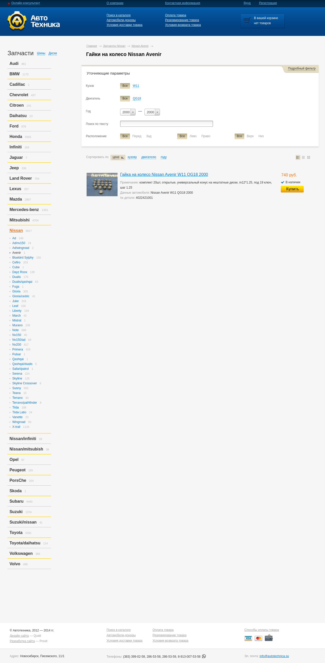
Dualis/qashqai (22, 282)
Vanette (17, 417)
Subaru (16, 501)
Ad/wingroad (20, 248)
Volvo (14, 564)
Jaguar (16, 157)
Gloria (16, 291)
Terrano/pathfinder (24, 402)
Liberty (16, 311)
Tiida (15, 407)
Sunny (16, 388)
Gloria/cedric (20, 296)
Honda (15, 136)
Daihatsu (18, 116)
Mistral (16, 320)
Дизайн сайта (19, 636)
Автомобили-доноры (121, 20)
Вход (247, 3)
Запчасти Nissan (114, 45)
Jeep (14, 168)
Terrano (17, 398)
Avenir (16, 253)
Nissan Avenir (140, 45)
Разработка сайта (22, 641)
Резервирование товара (182, 20)
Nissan (16, 230)
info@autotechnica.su (274, 656)
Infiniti (15, 147)
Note (15, 330)
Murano (17, 325)
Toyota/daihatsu (24, 543)
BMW (14, 74)
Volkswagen (20, 553)
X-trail (16, 427)
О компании (115, 3)
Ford (14, 126)
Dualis (16, 277)
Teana (16, 393)
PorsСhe (17, 480)
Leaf (15, 306)
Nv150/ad (18, 340)
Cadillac (17, 84)
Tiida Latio (19, 412)
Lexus (15, 189)
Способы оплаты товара (262, 630)
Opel (14, 459)
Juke (15, 301)
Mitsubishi (19, 220)
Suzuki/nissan (23, 522)
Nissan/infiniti (22, 438)
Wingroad (18, 422)
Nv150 (16, 335)
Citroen (16, 105)
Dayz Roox (19, 272)
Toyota (15, 532)
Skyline (17, 378)
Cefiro (16, 262)
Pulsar (16, 354)
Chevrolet (18, 95)
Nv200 (16, 344)
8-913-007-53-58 (192, 656)
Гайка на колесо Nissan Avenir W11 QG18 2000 (164, 174)
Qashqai (18, 359)
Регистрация (268, 3)
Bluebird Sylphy (22, 257)
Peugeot (17, 470)
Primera (17, 349)
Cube (16, 267)
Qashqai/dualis (22, 364)
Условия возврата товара (183, 25)
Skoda (15, 491)
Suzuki (16, 512)
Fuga (15, 286)
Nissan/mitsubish (26, 449)
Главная (91, 45)
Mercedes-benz (24, 209)
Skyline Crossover (24, 383)
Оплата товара (175, 15)
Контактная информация (182, 3)
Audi (14, 63)
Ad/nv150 (18, 243)
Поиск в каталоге (119, 15)
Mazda (15, 199)
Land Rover (20, 178)
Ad (14, 238)
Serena (17, 373)
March (16, 315)
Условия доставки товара (124, 25)
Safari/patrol (20, 369)
